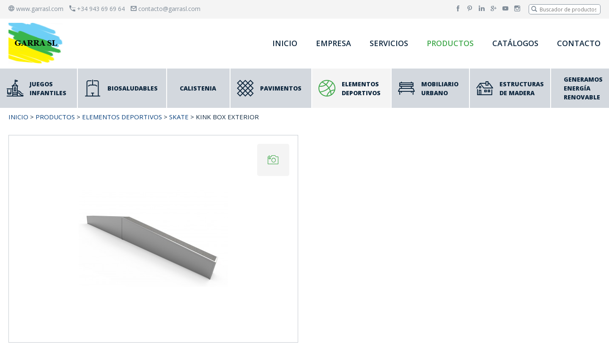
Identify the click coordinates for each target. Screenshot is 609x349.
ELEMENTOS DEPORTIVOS (122, 117)
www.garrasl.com (35, 9)
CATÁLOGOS (515, 43)
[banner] (37, 43)
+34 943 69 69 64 (97, 9)
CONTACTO (579, 43)
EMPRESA (333, 43)
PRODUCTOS (450, 43)
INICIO (284, 43)
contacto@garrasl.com (165, 9)
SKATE (179, 117)
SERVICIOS (389, 43)
